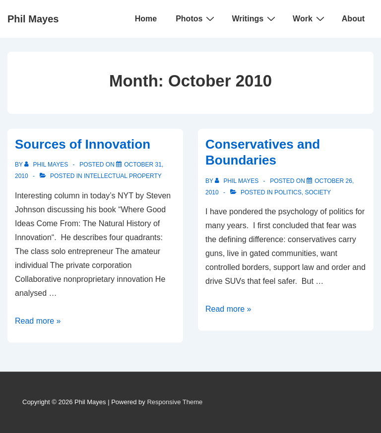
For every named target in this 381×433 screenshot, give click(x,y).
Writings (255, 18)
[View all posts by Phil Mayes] (46, 164)
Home (146, 18)
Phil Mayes (33, 18)
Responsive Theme (174, 402)
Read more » (38, 321)
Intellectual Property (123, 176)
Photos (196, 18)
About (353, 18)
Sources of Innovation (82, 144)
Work (310, 18)
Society (318, 192)
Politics (288, 192)
